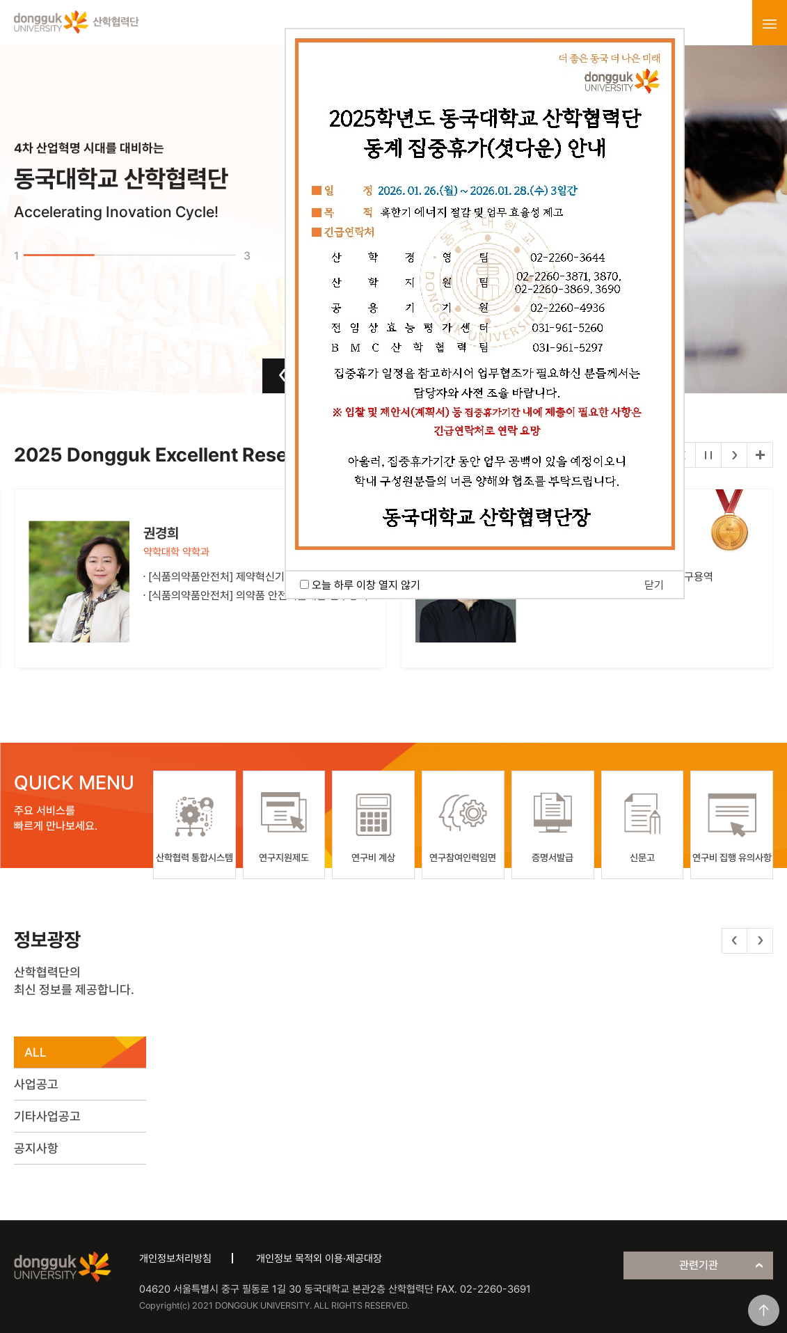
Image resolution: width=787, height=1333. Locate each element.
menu (770, 23)
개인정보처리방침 (175, 1258)
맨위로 (763, 1310)
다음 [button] (734, 455)
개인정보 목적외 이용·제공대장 (319, 1258)
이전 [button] (283, 375)
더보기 (759, 455)
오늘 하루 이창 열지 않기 (366, 585)
